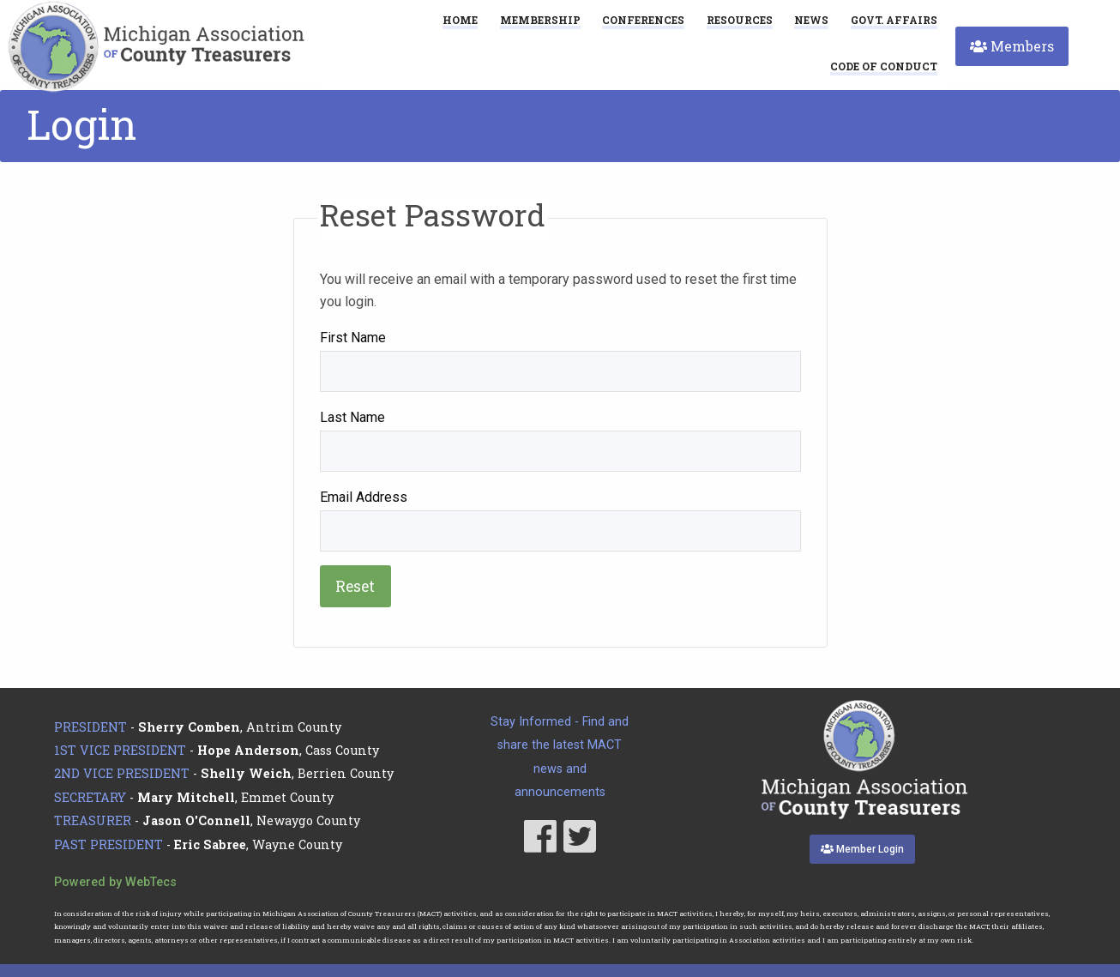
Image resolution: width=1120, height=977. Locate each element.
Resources (740, 20)
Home (460, 20)
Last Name (352, 417)
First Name (353, 337)
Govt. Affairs (894, 20)
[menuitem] (883, 66)
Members (1012, 46)
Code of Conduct (883, 66)
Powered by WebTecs (115, 882)
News (811, 20)
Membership (540, 20)
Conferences (643, 20)
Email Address (363, 497)
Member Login (862, 849)
